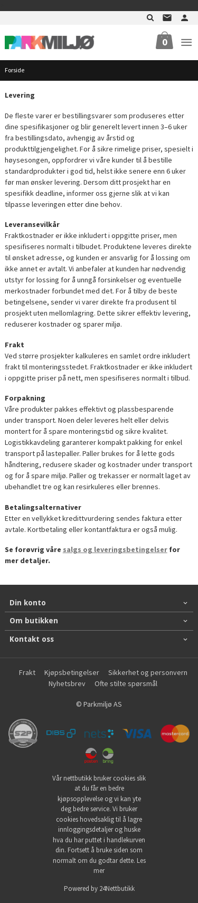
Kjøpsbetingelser (71, 672)
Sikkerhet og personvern (147, 672)
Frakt (27, 672)
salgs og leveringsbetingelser (115, 549)
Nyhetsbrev (67, 683)
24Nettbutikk (117, 888)
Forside (14, 70)
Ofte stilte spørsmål (126, 683)
